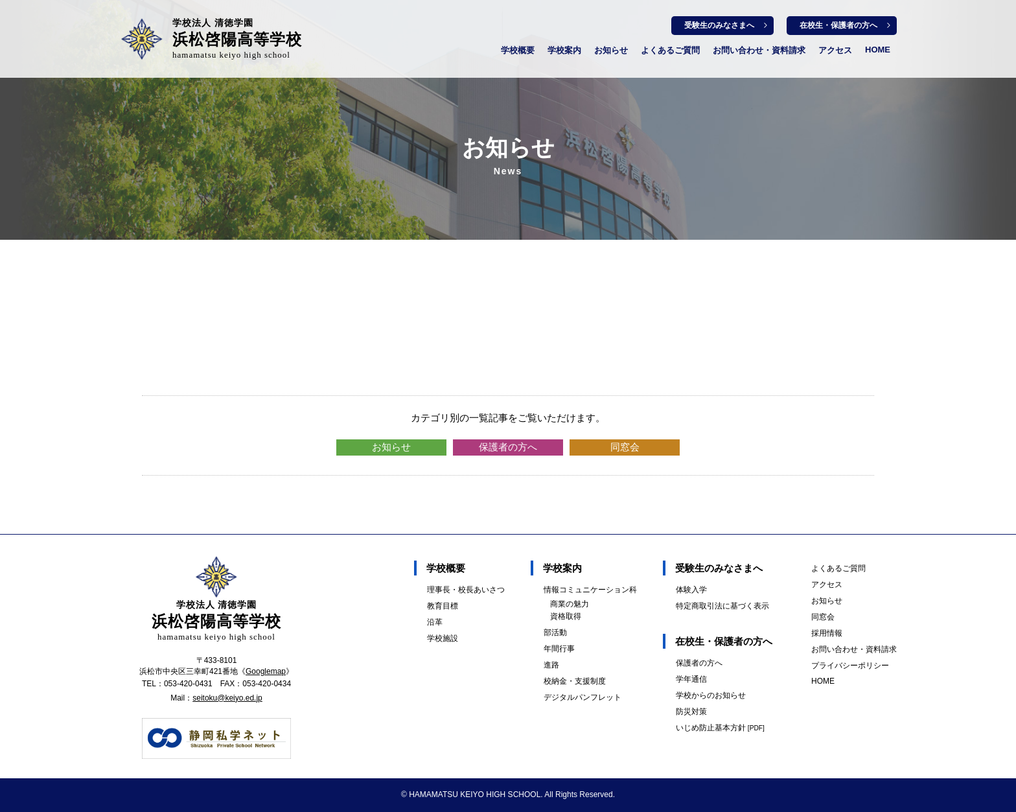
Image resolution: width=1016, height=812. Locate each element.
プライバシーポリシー (850, 665)
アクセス (835, 50)
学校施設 (442, 638)
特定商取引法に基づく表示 (722, 605)
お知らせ (611, 50)
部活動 (555, 632)
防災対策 (691, 711)
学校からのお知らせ (711, 695)
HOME (877, 49)
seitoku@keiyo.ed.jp (227, 697)
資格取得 (565, 616)
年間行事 (559, 648)
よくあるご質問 (670, 50)
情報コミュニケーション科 (590, 589)
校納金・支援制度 (575, 681)
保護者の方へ (508, 446)
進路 (551, 664)
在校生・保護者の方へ (838, 25)
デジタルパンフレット (582, 697)
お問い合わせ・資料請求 (759, 50)
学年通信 (691, 679)
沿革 (435, 622)
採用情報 (826, 633)
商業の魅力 (569, 604)
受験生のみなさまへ (719, 25)
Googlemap (266, 671)
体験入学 (691, 589)
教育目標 (442, 605)
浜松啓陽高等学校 (237, 38)
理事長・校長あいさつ (466, 589)
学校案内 (564, 50)
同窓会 (625, 446)
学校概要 (518, 50)
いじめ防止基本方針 (720, 727)
